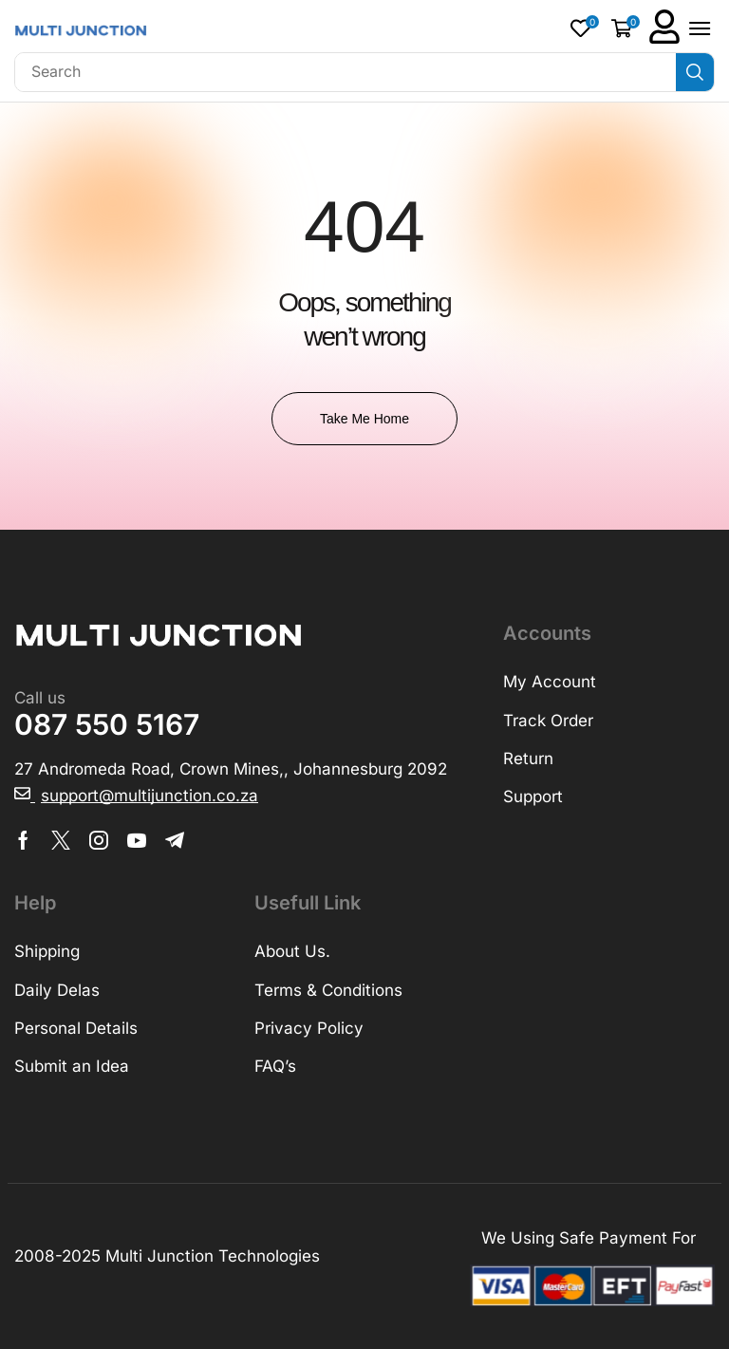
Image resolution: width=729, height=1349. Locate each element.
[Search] (695, 72)
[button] (585, 28)
